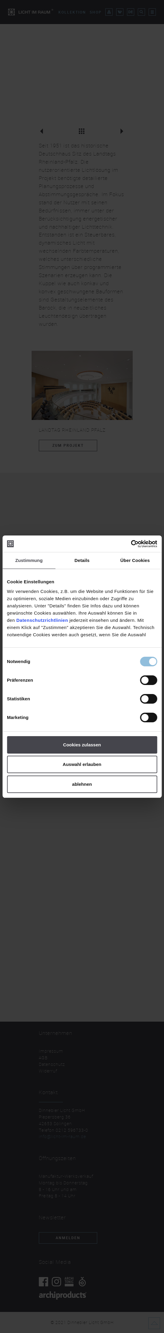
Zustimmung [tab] (29, 560)
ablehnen (82, 784)
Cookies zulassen (82, 744)
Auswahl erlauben (82, 764)
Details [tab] (82, 560)
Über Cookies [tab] (135, 560)
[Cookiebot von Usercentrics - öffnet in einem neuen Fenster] (130, 544)
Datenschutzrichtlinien (42, 620)
